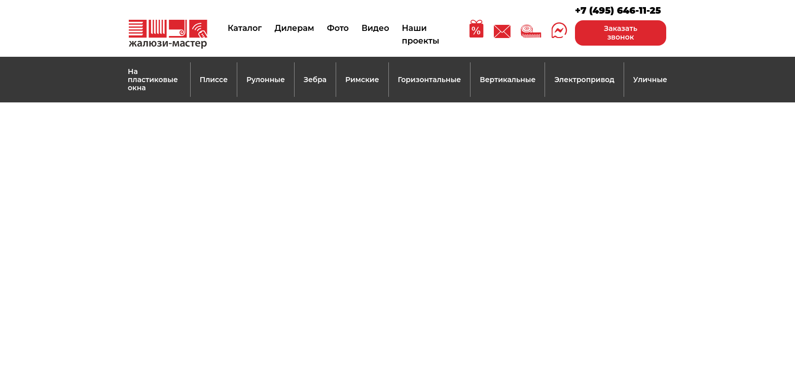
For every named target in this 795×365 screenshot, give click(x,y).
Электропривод (584, 79)
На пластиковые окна (153, 79)
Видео (375, 28)
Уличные (650, 79)
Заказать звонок (620, 33)
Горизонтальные (429, 79)
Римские (362, 79)
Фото (338, 28)
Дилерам (294, 28)
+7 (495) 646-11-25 (618, 10)
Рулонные (265, 79)
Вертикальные (507, 79)
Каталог (245, 28)
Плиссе (214, 79)
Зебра (315, 79)
